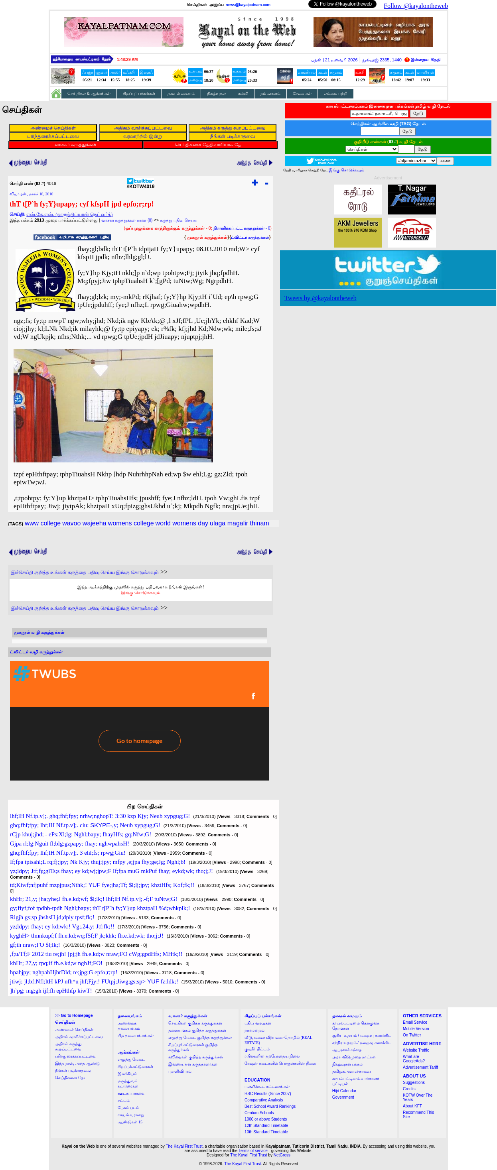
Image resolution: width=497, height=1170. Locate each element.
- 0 (241, 228)
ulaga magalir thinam (239, 523)
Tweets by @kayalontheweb (320, 298)
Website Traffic (416, 1050)
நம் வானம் (270, 93)
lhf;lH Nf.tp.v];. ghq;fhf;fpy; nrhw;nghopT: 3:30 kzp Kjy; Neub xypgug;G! (100, 816)
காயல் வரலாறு (131, 1115)
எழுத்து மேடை (132, 1059)
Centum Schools (259, 1113)
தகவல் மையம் (181, 93)
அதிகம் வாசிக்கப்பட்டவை (79, 1036)
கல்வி (243, 93)
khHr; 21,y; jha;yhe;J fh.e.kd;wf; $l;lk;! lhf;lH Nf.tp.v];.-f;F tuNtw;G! (94, 899)
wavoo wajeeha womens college (108, 523)
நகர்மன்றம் (254, 1030)
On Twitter (412, 1035)
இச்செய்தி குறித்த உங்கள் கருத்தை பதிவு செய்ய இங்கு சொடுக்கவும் (85, 572)
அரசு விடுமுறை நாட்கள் (354, 1057)
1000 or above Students (266, 1119)
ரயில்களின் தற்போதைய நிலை (272, 1056)
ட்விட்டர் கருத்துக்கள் (250, 237)
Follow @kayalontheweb (416, 5)
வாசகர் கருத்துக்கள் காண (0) (127, 220)
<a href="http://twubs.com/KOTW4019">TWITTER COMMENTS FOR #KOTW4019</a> (139, 721)
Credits (409, 1089)
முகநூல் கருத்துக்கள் (207, 237)
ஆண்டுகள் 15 (130, 1122)
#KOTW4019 (140, 184)
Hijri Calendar (344, 1091)
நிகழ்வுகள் (216, 93)
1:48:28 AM (127, 59)
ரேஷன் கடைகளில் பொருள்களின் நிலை (280, 1063)
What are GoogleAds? (414, 1058)
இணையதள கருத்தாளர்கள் (192, 1064)
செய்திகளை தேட (71, 1078)
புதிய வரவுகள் (258, 1023)
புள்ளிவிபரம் (179, 1071)
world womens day (182, 523)
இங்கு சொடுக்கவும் (140, 592)
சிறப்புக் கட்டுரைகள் (136, 1066)
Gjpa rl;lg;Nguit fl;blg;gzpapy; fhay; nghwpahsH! (69, 843)
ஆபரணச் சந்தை (347, 1050)
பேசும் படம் (129, 1107)
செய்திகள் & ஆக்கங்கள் (88, 93)
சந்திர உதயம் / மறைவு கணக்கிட (361, 1042)
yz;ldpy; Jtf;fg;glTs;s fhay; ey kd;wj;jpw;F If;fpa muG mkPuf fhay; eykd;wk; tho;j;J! (111, 871)
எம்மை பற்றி (335, 93)
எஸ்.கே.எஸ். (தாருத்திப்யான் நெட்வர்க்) (69, 214)
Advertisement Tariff (420, 1067)
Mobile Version (416, 1028)
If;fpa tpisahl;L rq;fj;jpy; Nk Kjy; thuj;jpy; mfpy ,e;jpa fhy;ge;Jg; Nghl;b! (97, 862)
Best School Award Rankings (270, 1106)
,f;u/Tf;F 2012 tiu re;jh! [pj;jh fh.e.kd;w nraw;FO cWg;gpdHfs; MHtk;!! (96, 954)
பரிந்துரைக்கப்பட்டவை (76, 1056)
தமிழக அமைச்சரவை (351, 1071)
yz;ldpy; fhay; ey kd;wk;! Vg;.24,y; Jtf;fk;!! (62, 926)
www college (43, 523)
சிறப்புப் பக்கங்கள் (139, 93)
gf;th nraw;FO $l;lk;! (35, 945)
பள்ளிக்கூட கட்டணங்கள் (267, 1086)
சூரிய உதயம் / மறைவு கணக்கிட (361, 1035)
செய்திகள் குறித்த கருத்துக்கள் (195, 1023)
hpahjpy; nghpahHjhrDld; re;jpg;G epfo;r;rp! (64, 972)
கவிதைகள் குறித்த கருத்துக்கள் (195, 1057)
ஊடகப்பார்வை (132, 1093)
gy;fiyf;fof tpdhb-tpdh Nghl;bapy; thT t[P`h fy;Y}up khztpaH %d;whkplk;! (100, 908)
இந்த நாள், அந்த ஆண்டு (77, 1063)
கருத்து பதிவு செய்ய (178, 220)
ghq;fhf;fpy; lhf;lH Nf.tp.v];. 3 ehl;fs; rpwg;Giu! (68, 852)
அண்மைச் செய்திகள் (74, 1029)
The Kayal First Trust (184, 1146)
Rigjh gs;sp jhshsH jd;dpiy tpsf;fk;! (52, 917)
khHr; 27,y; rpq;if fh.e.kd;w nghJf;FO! (56, 963)
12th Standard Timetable (266, 1125)
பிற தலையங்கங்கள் (136, 1035)
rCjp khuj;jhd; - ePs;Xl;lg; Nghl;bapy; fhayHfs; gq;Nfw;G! (80, 834)
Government (343, 1097)
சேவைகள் (302, 93)
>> (74, 1015)
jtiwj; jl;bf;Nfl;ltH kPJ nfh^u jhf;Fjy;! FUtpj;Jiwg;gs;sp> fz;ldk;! (94, 981)
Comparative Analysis (264, 1100)
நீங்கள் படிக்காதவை (73, 1070)
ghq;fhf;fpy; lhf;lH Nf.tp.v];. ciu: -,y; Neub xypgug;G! (85, 825)
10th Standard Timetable (266, 1132)
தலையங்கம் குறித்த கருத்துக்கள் (197, 1030)
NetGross (282, 1155)
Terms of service (253, 1150)
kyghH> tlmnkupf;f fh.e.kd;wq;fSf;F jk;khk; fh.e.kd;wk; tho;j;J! (87, 935)
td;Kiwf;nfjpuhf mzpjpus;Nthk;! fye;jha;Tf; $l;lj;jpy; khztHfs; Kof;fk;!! (102, 885)
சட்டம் (124, 1100)
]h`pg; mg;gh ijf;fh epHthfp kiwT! (51, 990)
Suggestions (414, 1082)
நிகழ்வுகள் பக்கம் (347, 1064)
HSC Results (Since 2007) (268, 1093)
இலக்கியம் (127, 1074)
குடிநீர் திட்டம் (257, 1049)
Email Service (415, 1022)
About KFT (412, 1106)
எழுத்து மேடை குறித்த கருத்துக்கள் (200, 1037)
